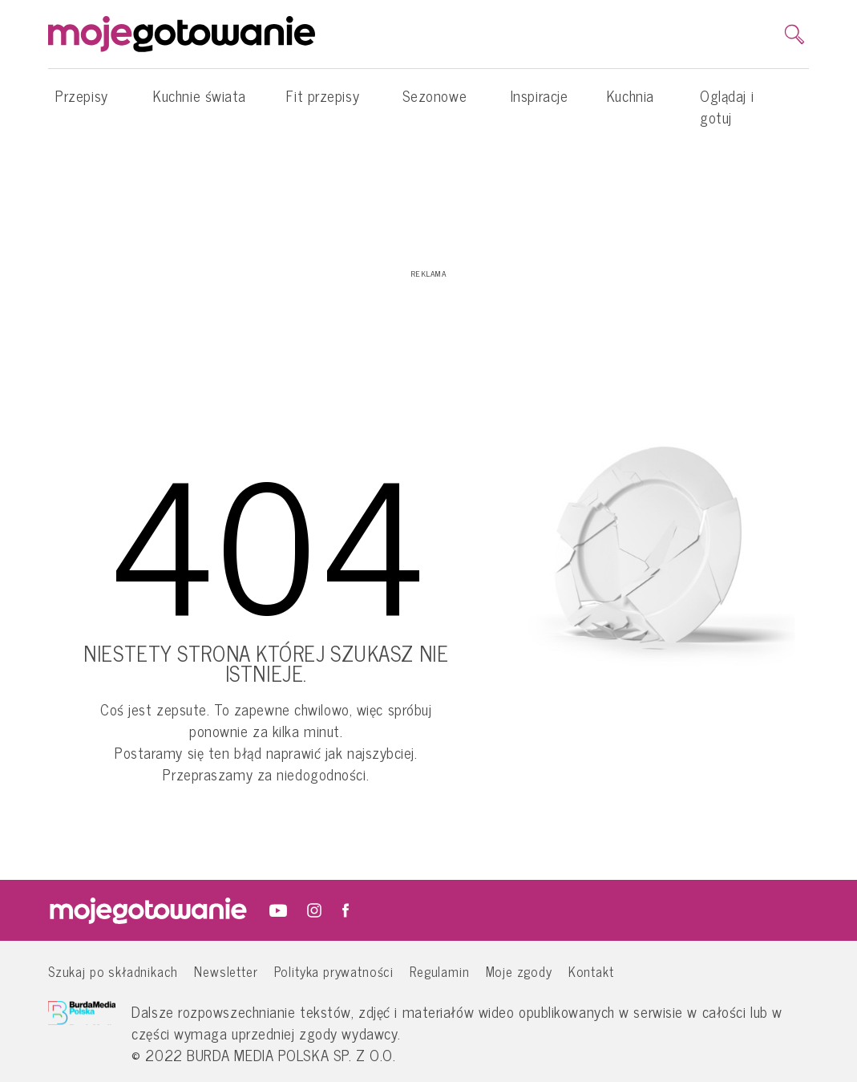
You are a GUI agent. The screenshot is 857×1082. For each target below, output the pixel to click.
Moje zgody (519, 971)
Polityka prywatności (334, 971)
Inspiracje (539, 95)
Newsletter (225, 971)
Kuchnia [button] (630, 103)
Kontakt (591, 971)
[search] (794, 34)
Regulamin (439, 971)
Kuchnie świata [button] (199, 103)
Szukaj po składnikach (113, 971)
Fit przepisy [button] (322, 103)
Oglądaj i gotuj (727, 106)
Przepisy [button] (81, 103)
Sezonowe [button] (434, 103)
